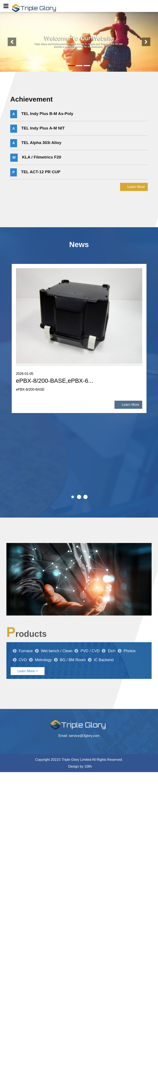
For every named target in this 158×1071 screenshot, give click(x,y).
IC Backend (101, 660)
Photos (127, 651)
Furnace (23, 651)
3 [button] (85, 497)
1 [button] (73, 497)
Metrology (40, 660)
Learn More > (27, 671)
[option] (79, 338)
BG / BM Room (70, 660)
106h (88, 766)
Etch (108, 651)
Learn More (136, 187)
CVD (20, 660)
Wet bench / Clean (53, 651)
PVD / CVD (87, 651)
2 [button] (79, 497)
